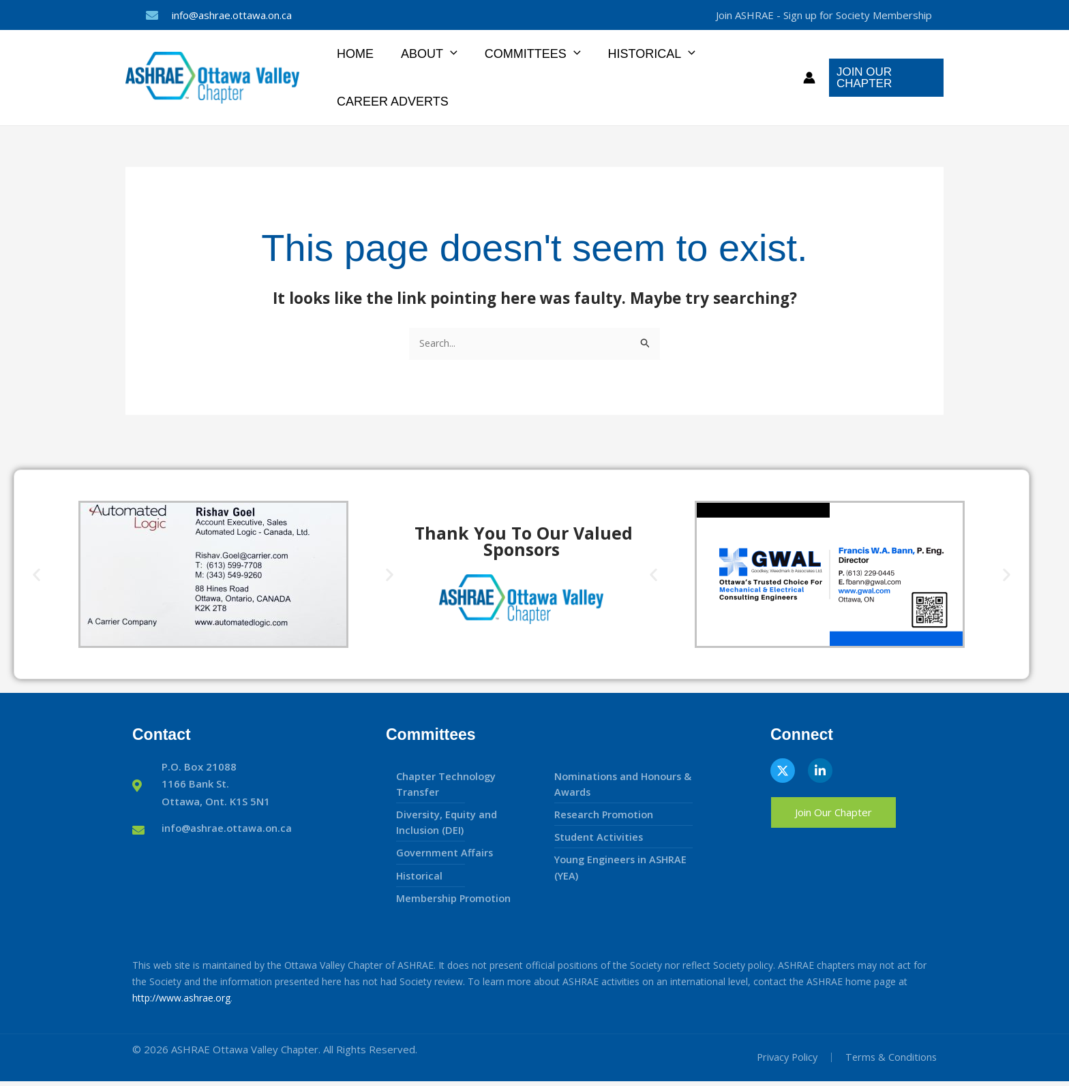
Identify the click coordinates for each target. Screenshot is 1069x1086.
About (425, 54)
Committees (526, 54)
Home (353, 54)
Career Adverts (391, 101)
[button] (446, 54)
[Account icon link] (806, 78)
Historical (643, 54)
